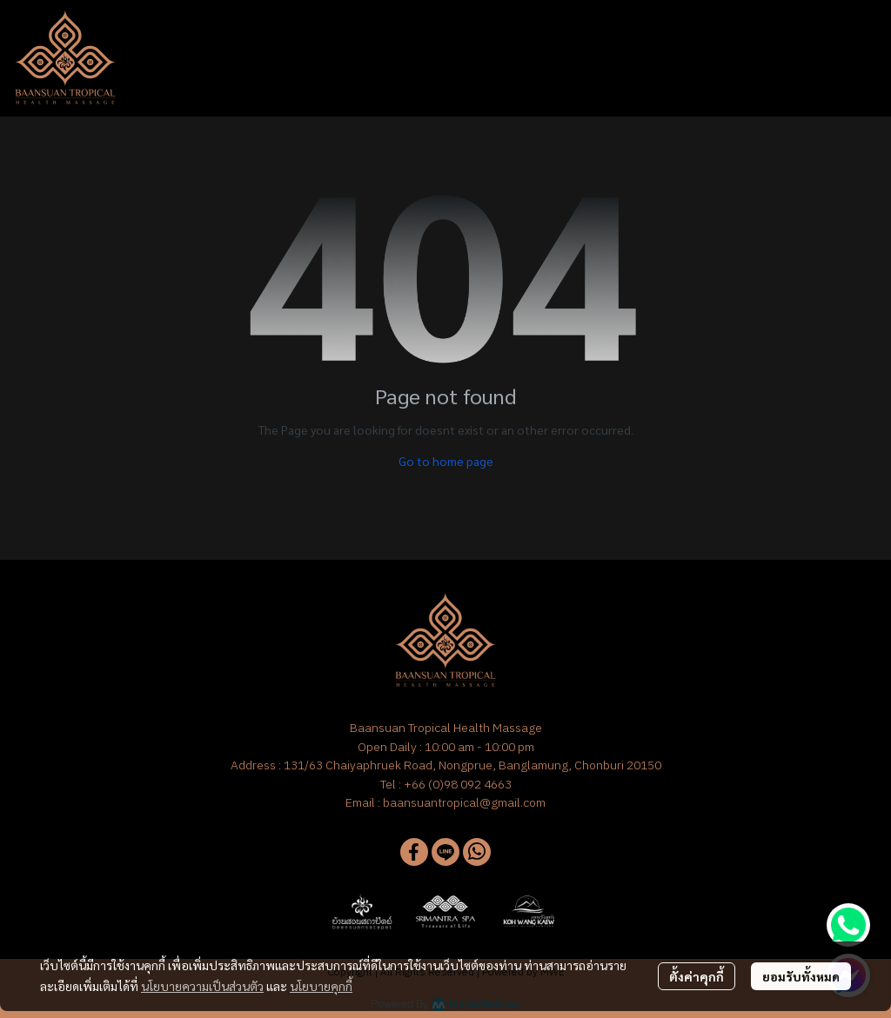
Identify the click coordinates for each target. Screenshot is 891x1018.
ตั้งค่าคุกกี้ (696, 976)
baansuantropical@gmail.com (464, 802)
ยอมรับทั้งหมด (801, 976)
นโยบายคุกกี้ (321, 986)
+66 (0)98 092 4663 (458, 784)
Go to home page (446, 461)
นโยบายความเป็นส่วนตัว (202, 986)
